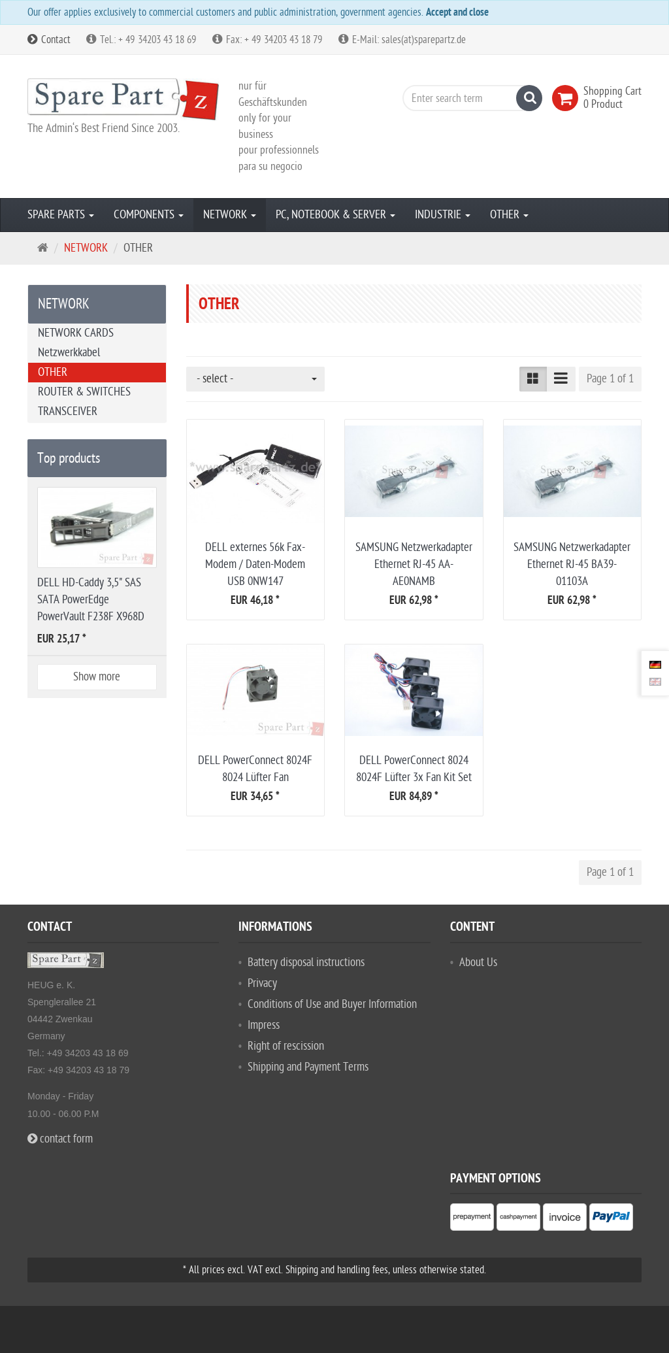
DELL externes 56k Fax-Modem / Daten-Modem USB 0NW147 (255, 564)
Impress (264, 1025)
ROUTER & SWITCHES (84, 392)
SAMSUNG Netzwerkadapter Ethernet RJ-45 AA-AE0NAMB (413, 564)
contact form (60, 1139)
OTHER (509, 215)
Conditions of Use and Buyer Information (332, 1004)
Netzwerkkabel (69, 352)
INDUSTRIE (442, 215)
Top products (68, 458)
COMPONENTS (149, 215)
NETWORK (229, 215)
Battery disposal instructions (306, 962)
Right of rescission (286, 1046)
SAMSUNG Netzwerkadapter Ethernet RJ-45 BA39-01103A (572, 564)
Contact (49, 40)
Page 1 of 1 (610, 379)
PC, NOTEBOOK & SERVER (335, 215)
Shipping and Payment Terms (308, 1067)
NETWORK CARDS (76, 333)
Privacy (262, 983)
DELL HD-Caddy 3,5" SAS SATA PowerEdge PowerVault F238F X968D (90, 600)
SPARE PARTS (60, 215)
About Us (478, 962)
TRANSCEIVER (67, 411)
